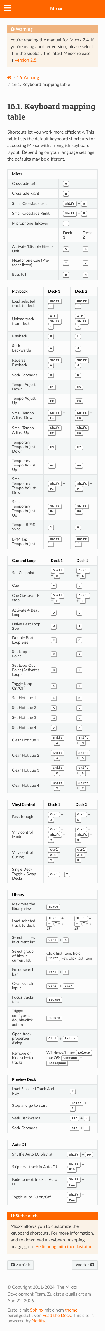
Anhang (28, 77)
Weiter (85, 1265)
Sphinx (36, 1310)
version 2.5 (25, 60)
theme (71, 1310)
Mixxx (56, 8)
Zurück (20, 1265)
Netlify (38, 1321)
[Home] (9, 77)
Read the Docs (57, 1315)
